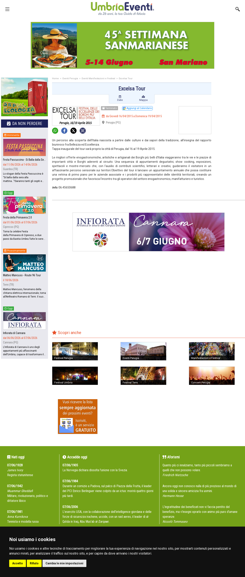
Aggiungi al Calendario (137, 108)
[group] (122, 45)
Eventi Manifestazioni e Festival (98, 78)
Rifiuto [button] (34, 563)
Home (55, 78)
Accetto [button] (17, 563)
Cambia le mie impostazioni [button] (64, 563)
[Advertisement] (229, 94)
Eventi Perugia (70, 78)
